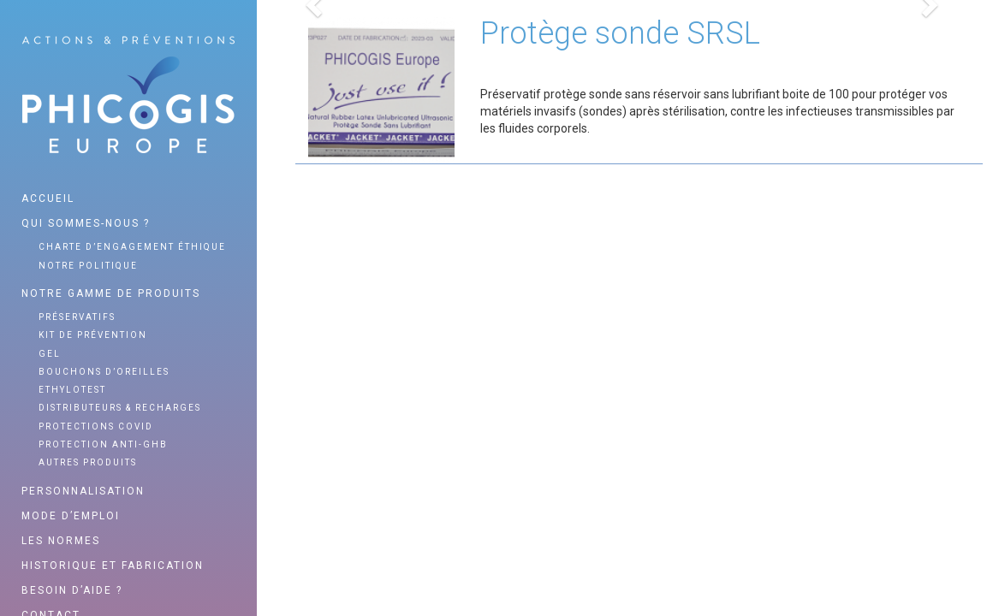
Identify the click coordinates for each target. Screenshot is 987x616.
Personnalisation (83, 491)
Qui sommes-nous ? (85, 223)
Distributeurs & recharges (120, 407)
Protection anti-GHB (103, 444)
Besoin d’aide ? (71, 590)
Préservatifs (77, 317)
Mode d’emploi (70, 516)
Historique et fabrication (112, 566)
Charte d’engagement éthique (132, 247)
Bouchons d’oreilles (104, 371)
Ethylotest (72, 389)
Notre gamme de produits (110, 293)
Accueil (47, 198)
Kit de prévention (93, 335)
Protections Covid (96, 426)
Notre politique (88, 265)
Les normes (60, 541)
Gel (50, 353)
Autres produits (88, 462)
